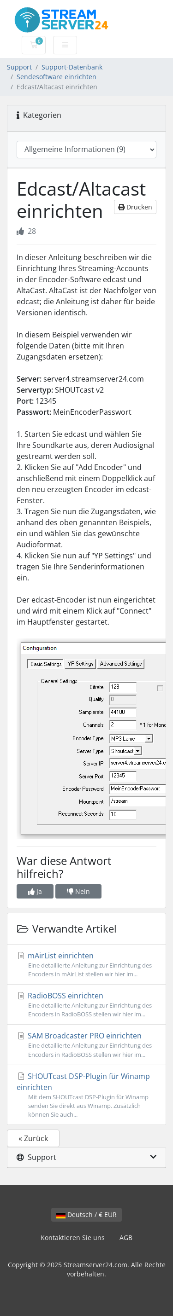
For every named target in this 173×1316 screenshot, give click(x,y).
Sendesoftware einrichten (56, 76)
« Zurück (33, 1138)
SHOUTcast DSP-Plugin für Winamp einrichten (86, 1095)
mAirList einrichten (86, 965)
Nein (78, 891)
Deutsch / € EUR (86, 1214)
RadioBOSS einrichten (86, 1005)
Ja (35, 891)
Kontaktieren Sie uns (73, 1237)
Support (19, 67)
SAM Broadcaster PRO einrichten (86, 1045)
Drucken (135, 207)
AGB (125, 1237)
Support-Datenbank (72, 67)
